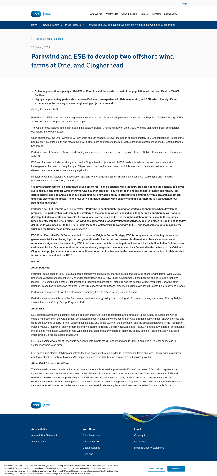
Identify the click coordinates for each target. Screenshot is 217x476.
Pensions (88, 454)
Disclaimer (140, 441)
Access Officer (39, 441)
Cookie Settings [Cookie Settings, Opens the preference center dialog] (156, 470)
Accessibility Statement (44, 435)
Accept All (176, 470)
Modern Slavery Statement (149, 447)
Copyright (139, 435)
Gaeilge (184, 4)
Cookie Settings (91, 447)
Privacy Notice (91, 441)
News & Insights (51, 25)
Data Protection (91, 435)
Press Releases (73, 25)
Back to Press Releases (49, 39)
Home (34, 25)
